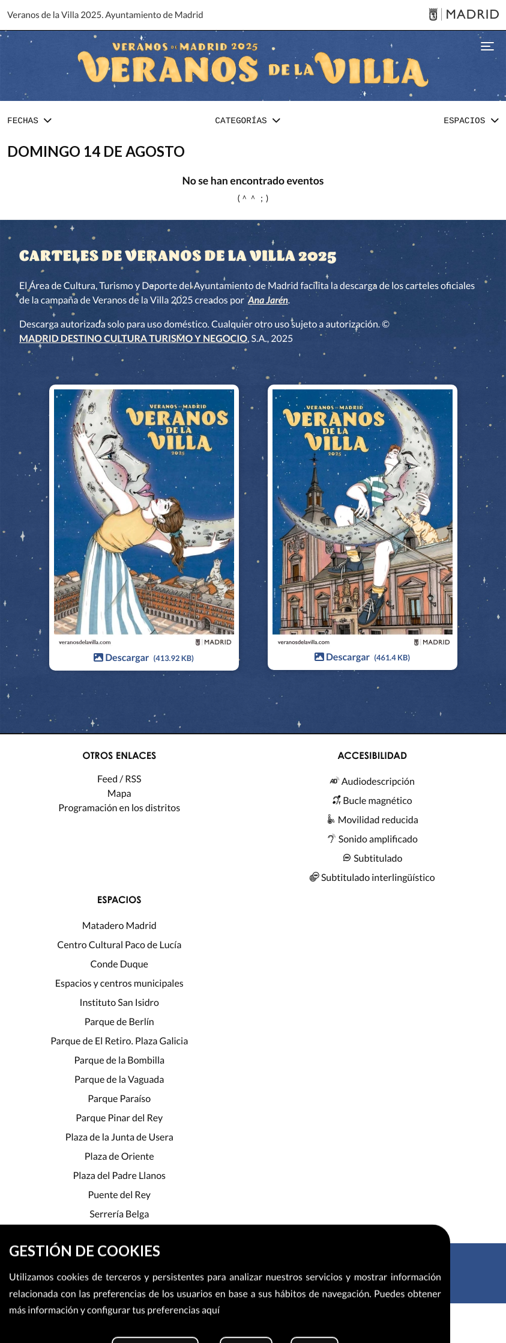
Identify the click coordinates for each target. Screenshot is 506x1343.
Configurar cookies (356, 1328)
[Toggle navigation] (487, 45)
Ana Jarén (268, 300)
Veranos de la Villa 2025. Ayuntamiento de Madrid (105, 15)
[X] (230, 1288)
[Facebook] (276, 1288)
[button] (29, 121)
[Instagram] (253, 1288)
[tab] (29, 122)
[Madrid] (464, 15)
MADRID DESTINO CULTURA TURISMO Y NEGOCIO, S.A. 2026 (209, 1318)
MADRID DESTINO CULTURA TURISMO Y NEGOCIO (133, 338)
